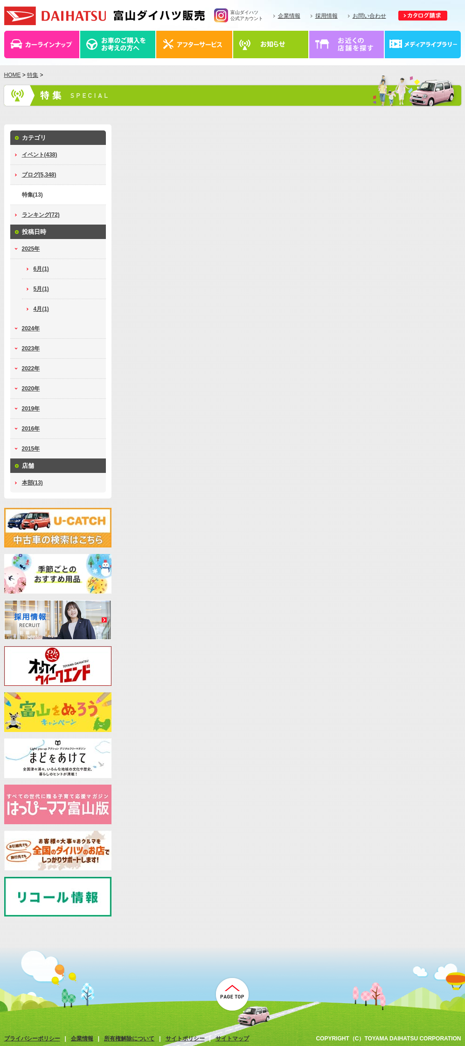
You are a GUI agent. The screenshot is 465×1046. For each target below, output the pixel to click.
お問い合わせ (369, 16)
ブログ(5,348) (39, 174)
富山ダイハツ (104, 16)
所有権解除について (129, 1038)
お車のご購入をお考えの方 (118, 44)
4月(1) (41, 309)
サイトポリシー (185, 1038)
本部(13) (32, 482)
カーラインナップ (42, 44)
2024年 (31, 328)
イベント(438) (39, 154)
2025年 (31, 249)
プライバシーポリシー (32, 1038)
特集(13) (32, 194)
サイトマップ (232, 1038)
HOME (12, 75)
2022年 (31, 368)
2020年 (31, 388)
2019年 (31, 408)
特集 (32, 75)
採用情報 (326, 16)
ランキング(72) (41, 215)
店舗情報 (347, 44)
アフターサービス (194, 44)
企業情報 (289, 16)
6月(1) (41, 269)
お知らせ (271, 44)
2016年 (31, 428)
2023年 (31, 348)
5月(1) (41, 289)
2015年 (31, 448)
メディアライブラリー (423, 44)
